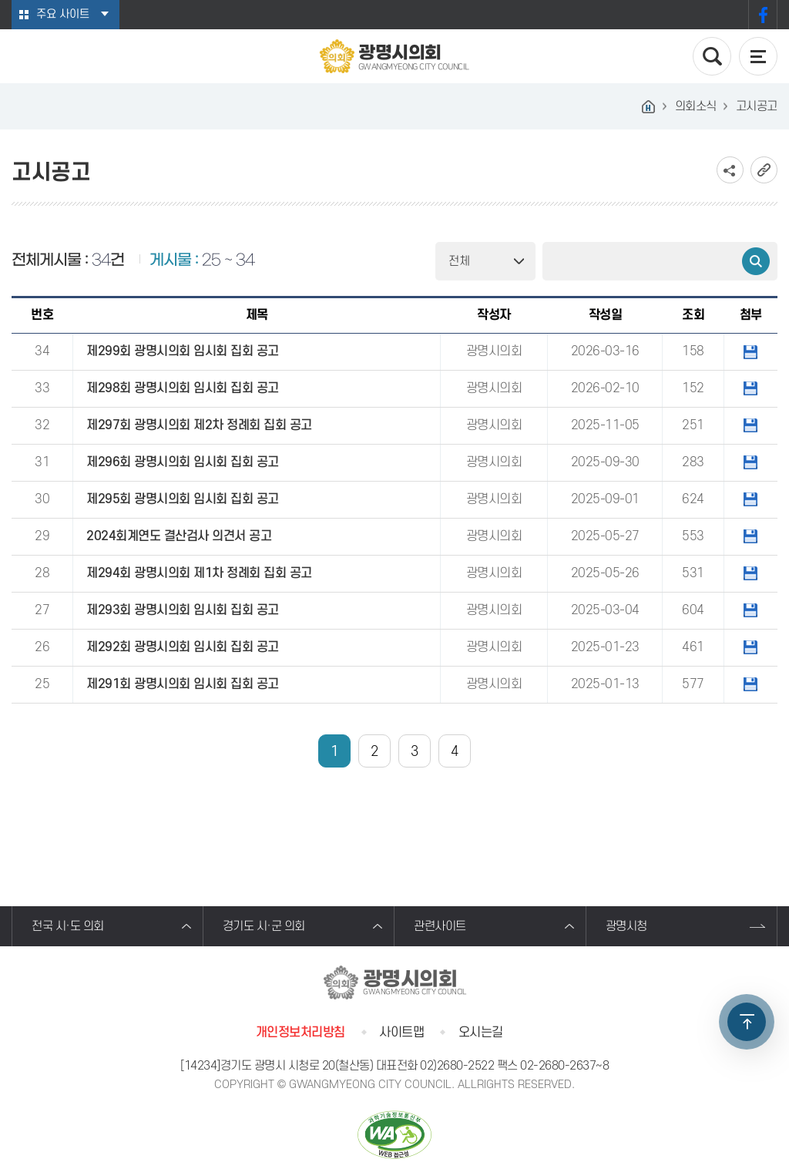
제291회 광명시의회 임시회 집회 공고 (182, 684)
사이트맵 (401, 1033)
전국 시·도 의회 (68, 926)
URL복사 (763, 169)
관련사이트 (440, 926)
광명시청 (626, 926)
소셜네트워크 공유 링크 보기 (730, 169)
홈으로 (649, 106)
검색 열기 (712, 56)
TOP (746, 1022)
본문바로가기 (0, 0)
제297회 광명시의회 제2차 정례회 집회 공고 (199, 425)
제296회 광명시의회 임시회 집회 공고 (182, 462)
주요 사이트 (62, 14)
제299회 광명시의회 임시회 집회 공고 (182, 351)
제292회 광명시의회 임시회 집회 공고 (182, 647)
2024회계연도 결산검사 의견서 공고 (178, 536)
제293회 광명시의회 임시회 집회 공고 (182, 610)
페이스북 (762, 14)
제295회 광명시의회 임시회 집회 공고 (182, 499)
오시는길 (480, 1033)
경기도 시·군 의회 (264, 926)
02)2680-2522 (457, 1066)
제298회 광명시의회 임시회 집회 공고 (182, 388)
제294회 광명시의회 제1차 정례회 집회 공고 (199, 573)
